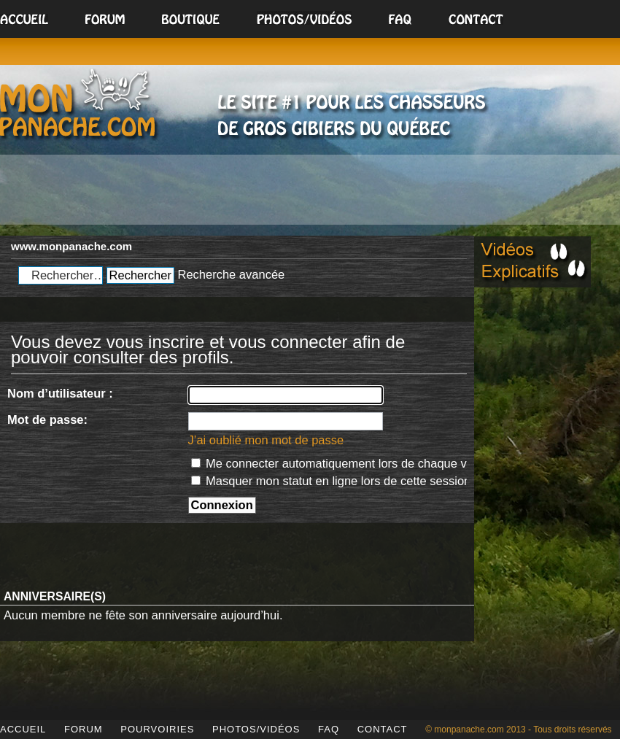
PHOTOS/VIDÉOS (256, 729)
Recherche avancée (230, 274)
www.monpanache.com (71, 246)
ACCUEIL (23, 729)
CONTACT (382, 729)
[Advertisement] (310, 192)
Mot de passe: (47, 419)
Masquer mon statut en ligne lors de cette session (331, 480)
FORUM (83, 729)
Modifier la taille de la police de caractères (452, 242)
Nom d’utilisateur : (60, 393)
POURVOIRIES (157, 729)
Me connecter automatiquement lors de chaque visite (340, 463)
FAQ (328, 729)
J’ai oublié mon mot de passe (266, 439)
